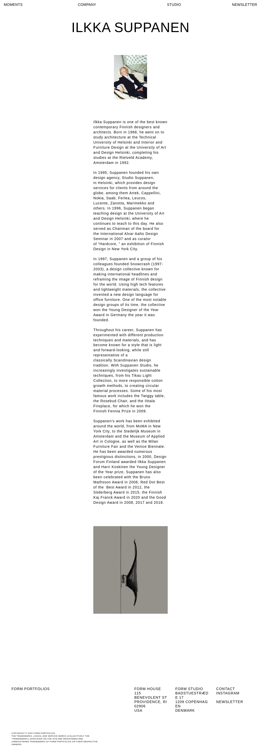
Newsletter (229, 702)
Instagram (227, 693)
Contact (225, 689)
